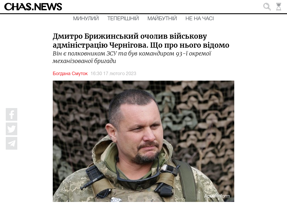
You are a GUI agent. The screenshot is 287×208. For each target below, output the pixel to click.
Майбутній (162, 18)
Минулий (86, 18)
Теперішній (123, 18)
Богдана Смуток (70, 74)
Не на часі (200, 18)
